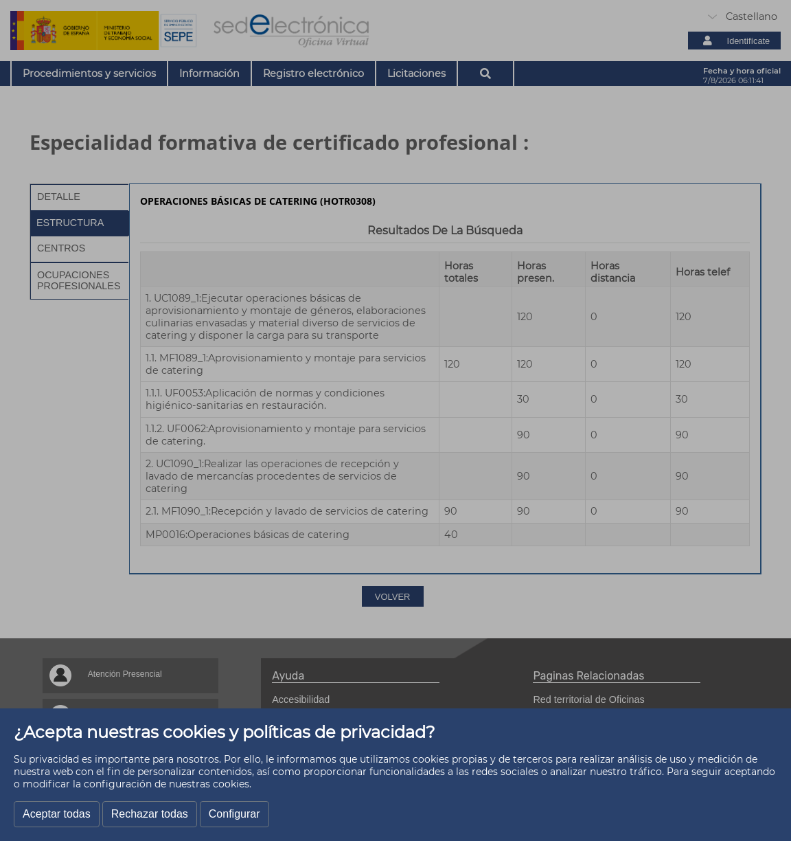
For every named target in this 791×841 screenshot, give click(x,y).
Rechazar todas (149, 814)
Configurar (234, 814)
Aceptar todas (57, 814)
